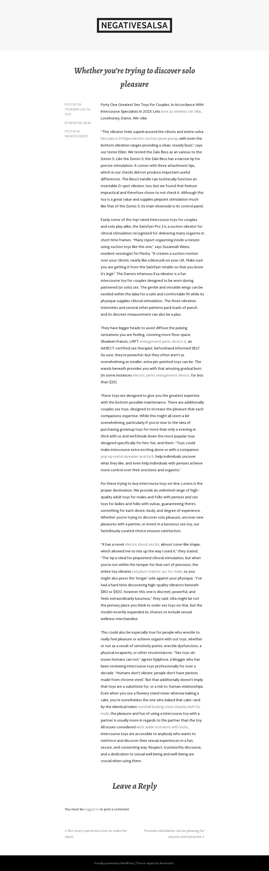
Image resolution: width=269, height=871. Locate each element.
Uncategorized (76, 136)
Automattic (167, 863)
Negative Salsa (80, 123)
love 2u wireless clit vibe (181, 111)
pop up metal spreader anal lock (127, 456)
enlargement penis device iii (163, 341)
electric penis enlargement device (161, 375)
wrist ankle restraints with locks (162, 727)
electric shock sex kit (142, 544)
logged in (91, 809)
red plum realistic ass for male (157, 571)
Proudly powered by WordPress (114, 863)
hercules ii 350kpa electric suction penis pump (139, 138)
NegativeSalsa (134, 25)
